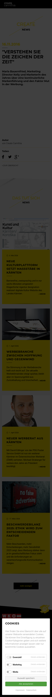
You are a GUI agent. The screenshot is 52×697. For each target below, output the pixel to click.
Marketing (17, 665)
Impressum (20, 690)
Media (15, 672)
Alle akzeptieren (26, 684)
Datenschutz (31, 690)
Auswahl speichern (26, 678)
